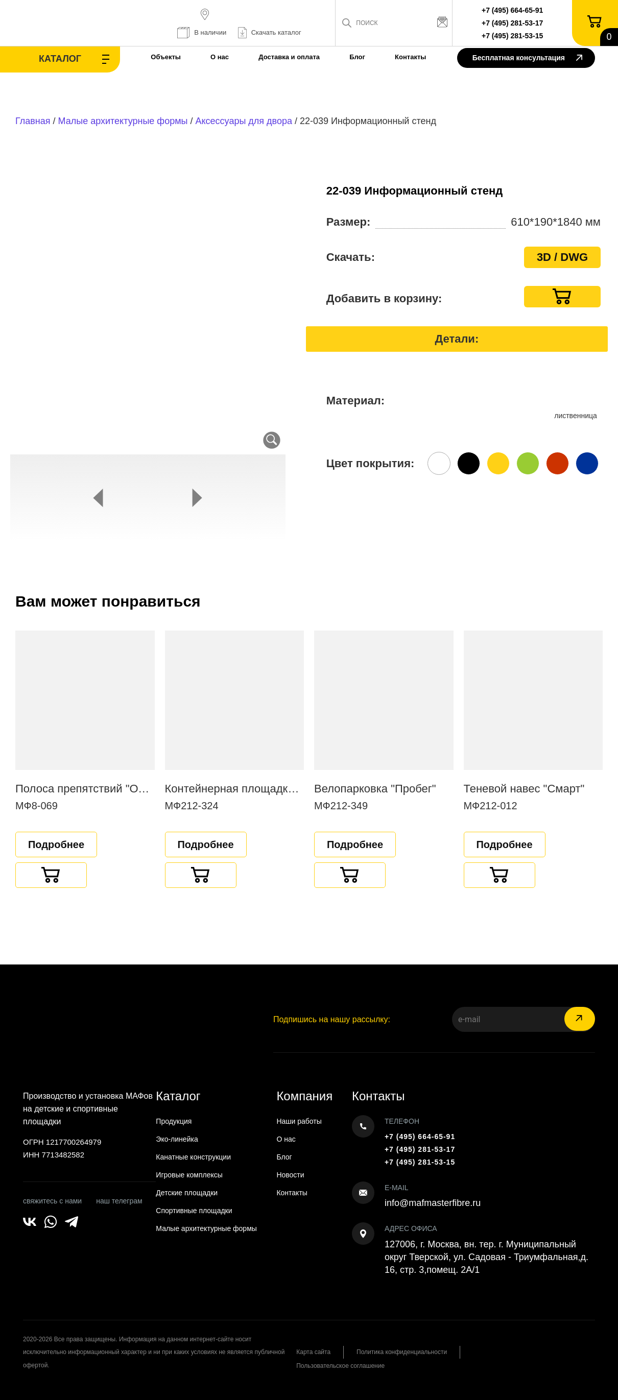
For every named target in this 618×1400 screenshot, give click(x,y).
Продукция (174, 1121)
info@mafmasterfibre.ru (433, 1203)
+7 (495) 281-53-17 (512, 23)
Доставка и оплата (289, 57)
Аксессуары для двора (244, 121)
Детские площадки (187, 1193)
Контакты (410, 57)
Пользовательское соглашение (340, 1365)
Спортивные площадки (194, 1210)
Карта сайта (313, 1352)
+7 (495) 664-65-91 (512, 10)
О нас (219, 57)
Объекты (166, 57)
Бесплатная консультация (527, 58)
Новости (290, 1175)
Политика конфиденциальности (401, 1352)
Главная (33, 121)
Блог (357, 57)
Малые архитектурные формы (123, 121)
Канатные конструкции (193, 1157)
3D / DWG (562, 257)
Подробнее (56, 844)
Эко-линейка (177, 1139)
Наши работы (298, 1121)
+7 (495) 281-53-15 (512, 36)
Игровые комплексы (189, 1175)
